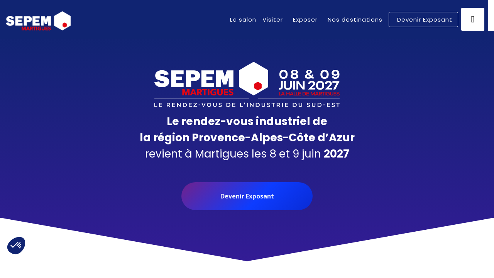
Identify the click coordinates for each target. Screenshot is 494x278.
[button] (423, 19)
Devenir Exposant (247, 196)
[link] (243, 19)
